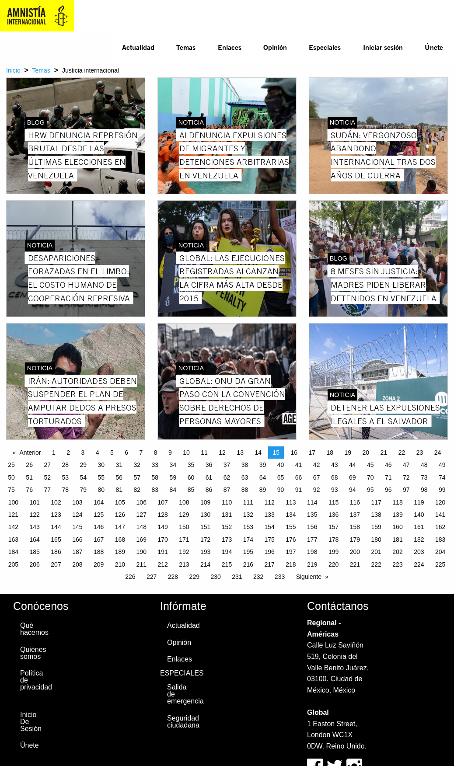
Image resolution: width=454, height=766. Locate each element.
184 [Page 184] (13, 551)
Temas (186, 47)
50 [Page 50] (11, 477)
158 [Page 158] (355, 526)
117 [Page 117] (376, 502)
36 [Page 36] (209, 464)
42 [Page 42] (316, 464)
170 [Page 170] (162, 539)
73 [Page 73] (424, 477)
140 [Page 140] (419, 514)
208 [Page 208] (77, 564)
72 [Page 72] (406, 477)
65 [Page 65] (280, 477)
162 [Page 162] (440, 526)
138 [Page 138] (376, 514)
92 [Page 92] (316, 489)
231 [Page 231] (237, 576)
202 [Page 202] (397, 551)
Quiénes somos (33, 653)
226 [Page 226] (130, 576)
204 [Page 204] (440, 551)
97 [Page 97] (406, 489)
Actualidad (138, 47)
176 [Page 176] (291, 539)
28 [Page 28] (65, 464)
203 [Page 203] (419, 551)
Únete (434, 47)
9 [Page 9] (170, 452)
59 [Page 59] (173, 477)
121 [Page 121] (13, 514)
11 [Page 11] (204, 452)
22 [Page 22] (401, 452)
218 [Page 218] (291, 564)
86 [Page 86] (209, 489)
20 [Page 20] (366, 452)
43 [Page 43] (334, 464)
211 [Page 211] (141, 564)
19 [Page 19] (348, 452)
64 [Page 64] (262, 477)
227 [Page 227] (152, 576)
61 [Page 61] (209, 477)
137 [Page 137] (355, 514)
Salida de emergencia (180, 694)
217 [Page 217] (269, 564)
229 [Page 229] (194, 576)
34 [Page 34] (173, 464)
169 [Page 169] (141, 539)
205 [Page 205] (13, 564)
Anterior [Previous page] (30, 452)
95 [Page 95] (370, 489)
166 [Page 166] (77, 539)
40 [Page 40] (280, 464)
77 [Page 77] (47, 489)
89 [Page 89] (262, 489)
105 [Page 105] (120, 502)
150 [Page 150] (184, 526)
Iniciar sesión (383, 47)
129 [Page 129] (184, 514)
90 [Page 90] (280, 489)
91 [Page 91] (298, 489)
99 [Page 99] (442, 489)
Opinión (275, 47)
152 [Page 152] (227, 526)
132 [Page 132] (248, 514)
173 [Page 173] (227, 539)
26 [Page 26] (29, 464)
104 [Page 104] (99, 502)
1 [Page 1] (54, 452)
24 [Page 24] (437, 452)
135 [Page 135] (312, 514)
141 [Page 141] (440, 514)
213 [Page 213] (184, 564)
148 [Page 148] (141, 526)
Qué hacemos (33, 629)
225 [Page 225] (440, 564)
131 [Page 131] (227, 514)
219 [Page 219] (312, 564)
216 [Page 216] (248, 564)
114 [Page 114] (312, 502)
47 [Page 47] (406, 464)
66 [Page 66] (298, 477)
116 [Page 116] (355, 502)
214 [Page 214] (205, 564)
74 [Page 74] (442, 477)
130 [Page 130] (205, 514)
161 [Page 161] (419, 526)
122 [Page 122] (35, 514)
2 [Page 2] (68, 452)
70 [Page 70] (370, 477)
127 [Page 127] (141, 514)
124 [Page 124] (77, 514)
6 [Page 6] (126, 452)
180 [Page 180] (376, 539)
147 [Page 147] (120, 526)
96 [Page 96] (388, 489)
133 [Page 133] (269, 514)
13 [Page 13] (240, 452)
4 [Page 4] (97, 452)
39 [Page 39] (262, 464)
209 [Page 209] (99, 564)
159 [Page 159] (376, 526)
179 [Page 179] (355, 539)
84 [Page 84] (173, 489)
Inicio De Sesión (31, 721)
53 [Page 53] (65, 477)
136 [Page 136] (333, 514)
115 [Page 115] (333, 502)
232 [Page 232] (258, 576)
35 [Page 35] (191, 464)
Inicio (13, 70)
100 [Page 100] (13, 502)
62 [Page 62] (227, 477)
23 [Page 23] (419, 452)
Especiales (325, 47)
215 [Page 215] (227, 564)
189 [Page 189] (120, 551)
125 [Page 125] (99, 514)
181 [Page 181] (397, 539)
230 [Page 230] (215, 576)
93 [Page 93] (334, 489)
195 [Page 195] (248, 551)
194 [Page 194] (227, 551)
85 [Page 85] (191, 489)
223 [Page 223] (397, 564)
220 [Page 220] (333, 564)
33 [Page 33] (155, 464)
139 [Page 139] (397, 514)
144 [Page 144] (56, 526)
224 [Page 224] (419, 564)
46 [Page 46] (388, 464)
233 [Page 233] (280, 576)
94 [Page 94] (352, 489)
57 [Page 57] (137, 477)
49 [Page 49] (442, 464)
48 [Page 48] (424, 464)
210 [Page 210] (120, 564)
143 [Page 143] (35, 526)
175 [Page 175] (269, 539)
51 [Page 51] (29, 477)
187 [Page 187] (77, 551)
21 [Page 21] (384, 452)
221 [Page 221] (355, 564)
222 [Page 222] (376, 564)
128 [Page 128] (162, 514)
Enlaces (229, 47)
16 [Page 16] (293, 452)
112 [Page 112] (269, 502)
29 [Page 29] (83, 464)
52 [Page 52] (47, 477)
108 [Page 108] (184, 502)
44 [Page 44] (352, 464)
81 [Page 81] (119, 489)
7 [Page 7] (141, 452)
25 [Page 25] (11, 464)
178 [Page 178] (333, 539)
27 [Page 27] (47, 464)
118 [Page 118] (397, 502)
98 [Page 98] (424, 489)
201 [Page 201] (376, 551)
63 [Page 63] (244, 477)
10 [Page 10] (186, 452)
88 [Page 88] (244, 489)
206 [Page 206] (35, 564)
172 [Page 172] (205, 539)
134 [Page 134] (291, 514)
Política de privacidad (33, 680)
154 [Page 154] (269, 526)
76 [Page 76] (29, 489)
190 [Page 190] (141, 551)
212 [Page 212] (162, 564)
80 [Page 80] (101, 489)
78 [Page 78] (65, 489)
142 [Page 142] (13, 526)
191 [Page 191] (162, 551)
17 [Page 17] (311, 452)
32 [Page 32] (137, 464)
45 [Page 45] (370, 464)
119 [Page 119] (419, 502)
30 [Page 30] (101, 464)
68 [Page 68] (334, 477)
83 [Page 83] (155, 489)
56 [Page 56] (119, 477)
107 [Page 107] (162, 502)
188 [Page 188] (99, 551)
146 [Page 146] (99, 526)
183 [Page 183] (440, 539)
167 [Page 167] (99, 539)
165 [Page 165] (56, 539)
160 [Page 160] (397, 526)
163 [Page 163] (13, 539)
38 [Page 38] (244, 464)
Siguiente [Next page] (308, 576)
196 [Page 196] (269, 551)
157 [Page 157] (333, 526)
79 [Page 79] (83, 489)
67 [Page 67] (316, 477)
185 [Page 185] (35, 551)
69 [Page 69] (352, 477)
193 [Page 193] (205, 551)
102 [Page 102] (56, 502)
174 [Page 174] (248, 539)
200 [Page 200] (355, 551)
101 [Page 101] (35, 502)
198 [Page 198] (312, 551)
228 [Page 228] (173, 576)
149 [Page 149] (162, 526)
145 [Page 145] (77, 526)
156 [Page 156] (312, 526)
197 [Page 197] (291, 551)
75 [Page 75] (11, 489)
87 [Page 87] (227, 489)
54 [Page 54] (83, 477)
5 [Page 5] (112, 452)
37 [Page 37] (227, 464)
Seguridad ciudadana (180, 721)
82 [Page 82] (137, 489)
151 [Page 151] (205, 526)
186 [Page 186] (56, 551)
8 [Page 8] (155, 452)
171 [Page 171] (184, 539)
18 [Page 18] (330, 452)
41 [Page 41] (298, 464)
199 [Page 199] (333, 551)
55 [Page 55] (101, 477)
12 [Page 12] (222, 452)
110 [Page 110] (227, 502)
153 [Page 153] (248, 526)
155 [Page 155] (291, 526)
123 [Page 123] (56, 514)
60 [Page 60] (191, 477)
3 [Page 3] (83, 452)
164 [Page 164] (35, 539)
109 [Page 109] (205, 502)
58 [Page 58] (155, 477)
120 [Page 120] (440, 502)
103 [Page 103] (77, 502)
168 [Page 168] (120, 539)
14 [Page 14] (258, 452)
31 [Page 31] (119, 464)
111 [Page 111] (248, 502)
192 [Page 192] (184, 551)
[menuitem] (138, 47)
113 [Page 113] (291, 502)
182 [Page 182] (419, 539)
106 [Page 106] (141, 502)
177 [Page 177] (312, 539)
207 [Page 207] (56, 564)
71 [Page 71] (388, 477)
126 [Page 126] (120, 514)
